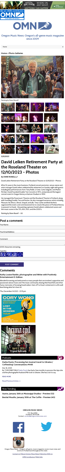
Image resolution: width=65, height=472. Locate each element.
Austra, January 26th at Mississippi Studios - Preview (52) (28, 393)
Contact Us (16, 454)
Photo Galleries (16, 53)
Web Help (39, 457)
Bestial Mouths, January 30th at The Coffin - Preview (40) (28, 397)
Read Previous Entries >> (11, 381)
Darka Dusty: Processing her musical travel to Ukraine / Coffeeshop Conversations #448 (27, 363)
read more (6, 376)
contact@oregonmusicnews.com (35, 416)
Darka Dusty (23, 370)
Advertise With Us (46, 454)
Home (4, 53)
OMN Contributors (28, 457)
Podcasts (6, 357)
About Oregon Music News (30, 454)
